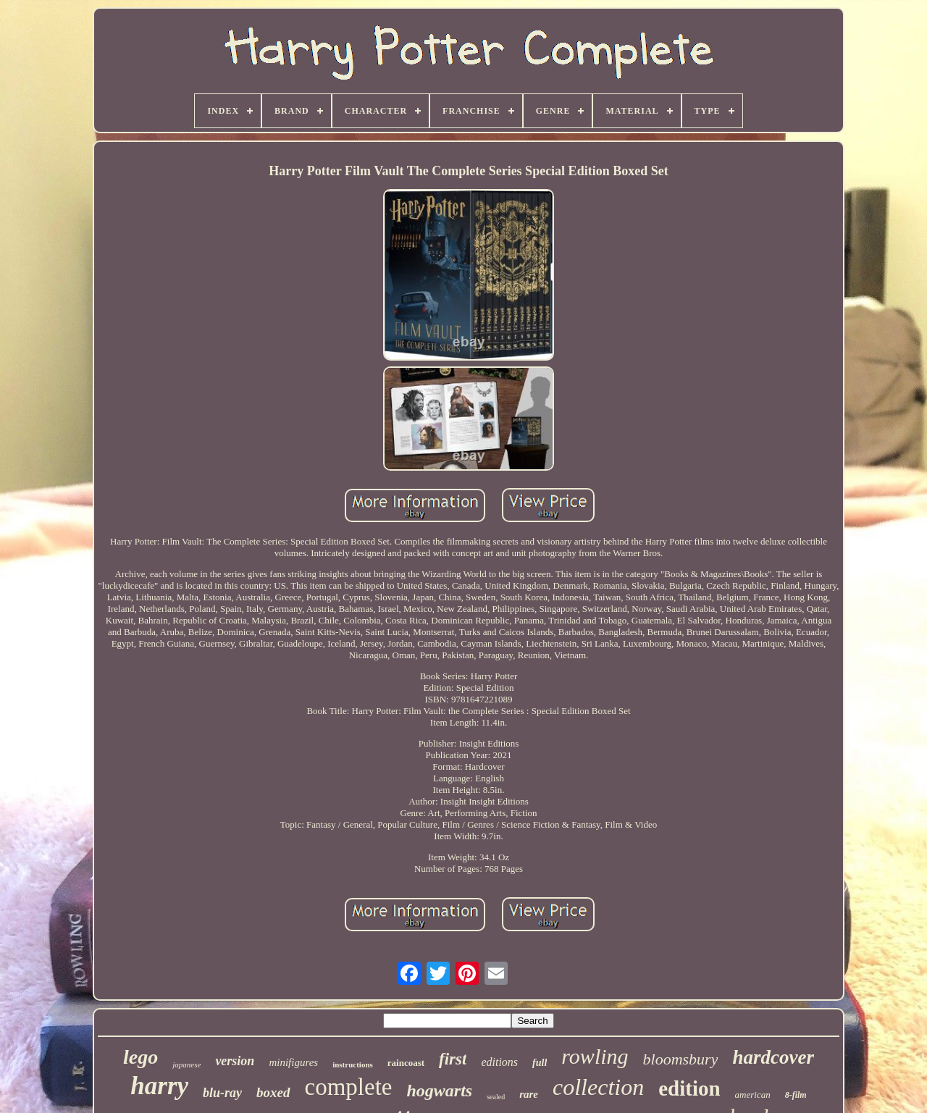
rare (528, 1094)
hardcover (772, 1057)
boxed (273, 1092)
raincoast (405, 1062)
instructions (352, 1064)
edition (689, 1088)
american (753, 1094)
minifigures (293, 1062)
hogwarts (439, 1090)
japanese (186, 1064)
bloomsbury (680, 1059)
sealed (496, 1097)
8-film (796, 1095)
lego (140, 1057)
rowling (594, 1056)
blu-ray (222, 1092)
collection (598, 1087)
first (452, 1059)
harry (159, 1086)
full (539, 1062)
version (234, 1061)
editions (499, 1062)
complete (349, 1087)
